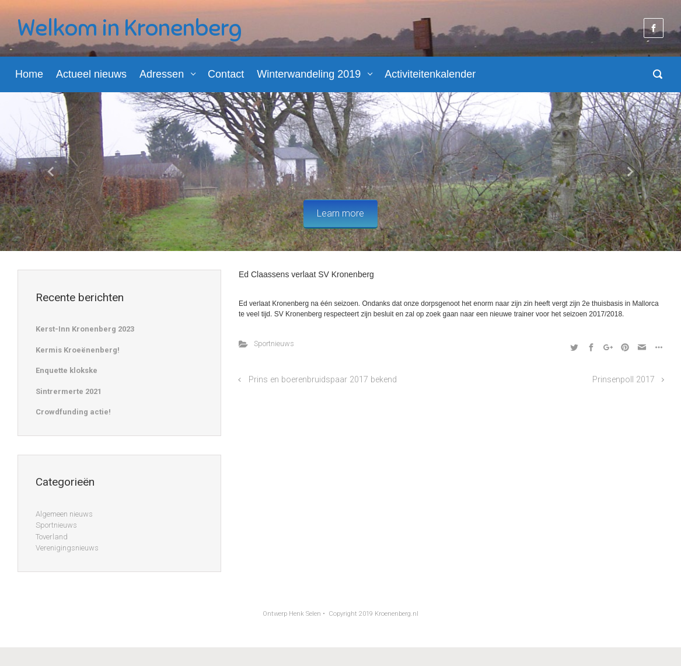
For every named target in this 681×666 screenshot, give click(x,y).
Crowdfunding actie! (73, 411)
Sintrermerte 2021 (69, 391)
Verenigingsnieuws (67, 547)
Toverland (52, 536)
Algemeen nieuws (64, 514)
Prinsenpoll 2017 (623, 380)
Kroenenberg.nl (396, 614)
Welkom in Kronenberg (130, 28)
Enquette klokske (66, 370)
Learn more (340, 213)
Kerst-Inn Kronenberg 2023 (85, 329)
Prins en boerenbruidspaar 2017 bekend (323, 380)
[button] (51, 171)
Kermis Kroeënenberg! (78, 350)
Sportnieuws (274, 343)
